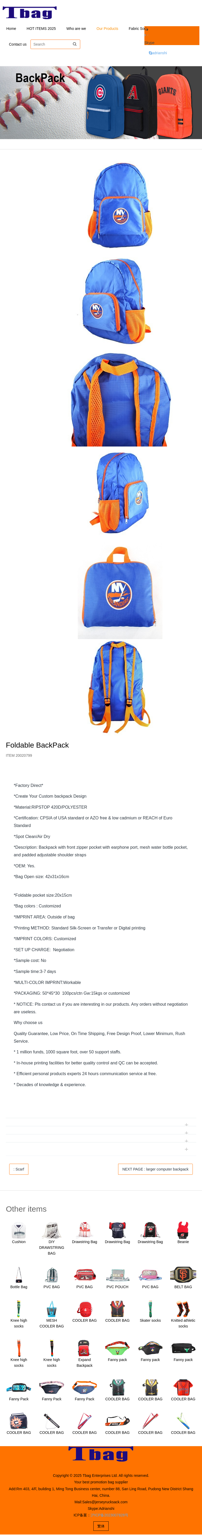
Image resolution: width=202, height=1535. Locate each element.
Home (11, 29)
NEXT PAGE (155, 1170)
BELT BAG (183, 1287)
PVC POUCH (117, 1287)
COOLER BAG (84, 1321)
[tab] (101, 775)
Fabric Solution (141, 29)
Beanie (183, 1242)
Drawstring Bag (84, 1242)
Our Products (107, 29)
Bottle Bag (18, 1287)
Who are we (76, 29)
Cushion (19, 1242)
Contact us (18, 44)
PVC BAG (51, 1287)
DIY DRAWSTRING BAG (51, 1248)
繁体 (101, 1527)
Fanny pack (117, 1360)
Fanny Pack (19, 1399)
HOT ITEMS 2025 (41, 29)
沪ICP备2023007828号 (109, 1516)
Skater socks (150, 1321)
